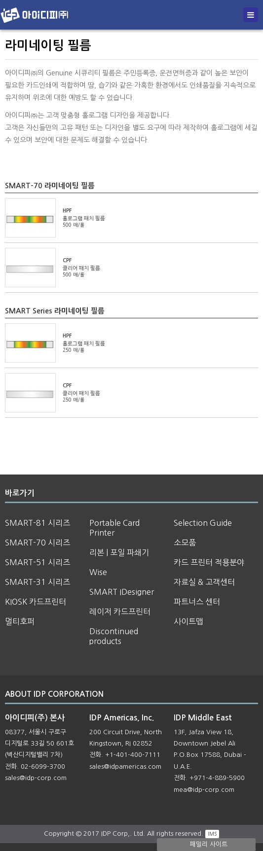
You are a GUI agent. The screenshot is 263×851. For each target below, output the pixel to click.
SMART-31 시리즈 (37, 582)
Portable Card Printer (114, 528)
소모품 (185, 542)
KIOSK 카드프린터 (35, 602)
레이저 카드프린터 (119, 611)
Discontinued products (113, 636)
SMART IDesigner (121, 592)
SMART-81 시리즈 (37, 523)
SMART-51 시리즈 (37, 562)
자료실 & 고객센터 (204, 582)
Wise (98, 572)
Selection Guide (203, 523)
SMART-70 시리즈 (37, 542)
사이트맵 (188, 621)
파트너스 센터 (197, 602)
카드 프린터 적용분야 (209, 562)
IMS (212, 833)
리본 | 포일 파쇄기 (119, 552)
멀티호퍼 (20, 621)
